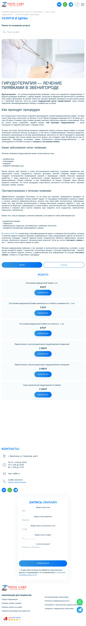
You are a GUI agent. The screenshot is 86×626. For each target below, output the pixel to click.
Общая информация (10, 599)
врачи (21, 265)
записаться (43, 292)
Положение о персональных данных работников (63, 605)
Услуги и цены (50, 12)
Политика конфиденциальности (57, 601)
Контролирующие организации (57, 597)
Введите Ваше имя (43, 507)
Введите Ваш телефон (43, 535)
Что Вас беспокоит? (43, 544)
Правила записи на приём (12, 607)
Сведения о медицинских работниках (59, 608)
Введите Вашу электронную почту (43, 526)
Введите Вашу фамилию (43, 516)
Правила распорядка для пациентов (16, 611)
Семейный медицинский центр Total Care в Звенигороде (22, 12)
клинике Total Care (11, 233)
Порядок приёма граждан (12, 603)
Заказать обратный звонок (17, 482)
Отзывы (63, 265)
